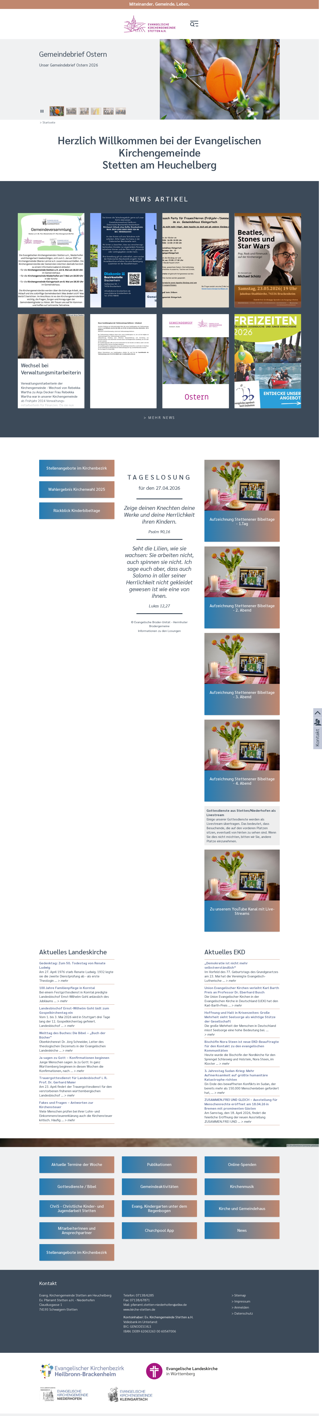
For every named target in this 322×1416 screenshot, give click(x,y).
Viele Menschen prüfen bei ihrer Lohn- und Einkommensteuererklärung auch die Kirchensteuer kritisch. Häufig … (76, 1111)
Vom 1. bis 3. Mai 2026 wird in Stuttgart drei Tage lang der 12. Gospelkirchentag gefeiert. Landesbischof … (76, 1016)
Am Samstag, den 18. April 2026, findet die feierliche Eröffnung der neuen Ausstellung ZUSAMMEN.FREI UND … (242, 1110)
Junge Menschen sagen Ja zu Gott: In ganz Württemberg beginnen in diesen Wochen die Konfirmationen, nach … (76, 1063)
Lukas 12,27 (159, 605)
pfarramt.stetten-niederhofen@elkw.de (159, 1304)
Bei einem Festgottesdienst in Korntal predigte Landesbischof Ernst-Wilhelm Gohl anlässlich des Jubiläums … (76, 994)
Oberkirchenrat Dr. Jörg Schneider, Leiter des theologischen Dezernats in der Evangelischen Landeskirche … (76, 1041)
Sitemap (240, 1295)
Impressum (242, 1301)
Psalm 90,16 (159, 531)
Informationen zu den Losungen (159, 630)
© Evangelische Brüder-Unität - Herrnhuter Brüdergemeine (159, 624)
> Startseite (47, 122)
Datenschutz (243, 1313)
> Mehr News (159, 417)
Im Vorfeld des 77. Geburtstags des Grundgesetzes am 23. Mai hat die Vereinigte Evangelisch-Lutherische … (242, 971)
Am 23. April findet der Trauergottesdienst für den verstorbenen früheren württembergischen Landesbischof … (76, 1086)
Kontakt (317, 743)
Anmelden (241, 1307)
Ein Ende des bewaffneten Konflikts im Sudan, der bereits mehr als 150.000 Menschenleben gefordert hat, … (242, 1081)
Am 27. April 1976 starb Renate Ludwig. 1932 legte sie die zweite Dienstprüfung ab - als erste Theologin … (76, 971)
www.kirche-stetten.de (139, 1309)
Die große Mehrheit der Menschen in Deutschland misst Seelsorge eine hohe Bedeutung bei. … (242, 1023)
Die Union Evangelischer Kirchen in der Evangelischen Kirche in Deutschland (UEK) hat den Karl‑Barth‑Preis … (242, 996)
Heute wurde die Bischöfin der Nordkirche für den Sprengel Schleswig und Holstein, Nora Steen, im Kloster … (242, 1052)
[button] (196, 23)
